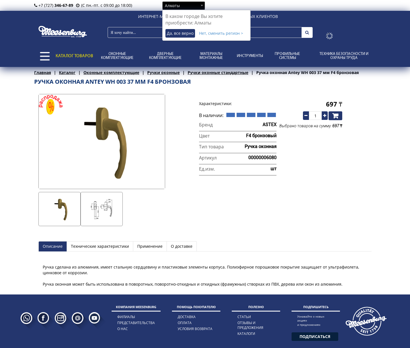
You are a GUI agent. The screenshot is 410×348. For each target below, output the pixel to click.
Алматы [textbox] (172, 5)
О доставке (181, 246)
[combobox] (183, 5)
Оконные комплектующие (117, 56)
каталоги (246, 333)
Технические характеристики (100, 246)
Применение (150, 246)
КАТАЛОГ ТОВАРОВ (74, 56)
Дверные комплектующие (165, 56)
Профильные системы (287, 56)
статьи (244, 316)
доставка (187, 316)
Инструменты (250, 56)
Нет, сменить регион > (221, 33)
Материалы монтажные (211, 56)
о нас (122, 328)
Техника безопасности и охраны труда (343, 56)
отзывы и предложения (250, 325)
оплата (185, 322)
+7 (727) (53, 5)
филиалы (126, 316)
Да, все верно (180, 33)
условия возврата (195, 328)
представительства (136, 322)
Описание (53, 246)
